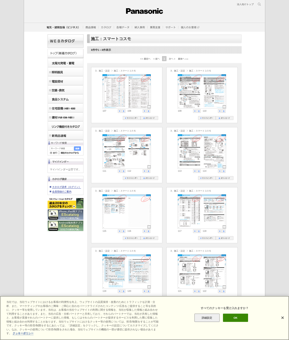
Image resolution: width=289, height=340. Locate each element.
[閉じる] (282, 317)
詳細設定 (207, 317)
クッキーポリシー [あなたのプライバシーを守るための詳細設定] (23, 333)
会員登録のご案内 (61, 191)
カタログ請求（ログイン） (66, 187)
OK (236, 317)
